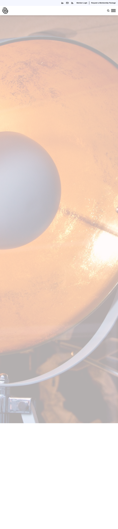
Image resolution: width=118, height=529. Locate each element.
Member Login (82, 3)
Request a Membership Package (103, 3)
